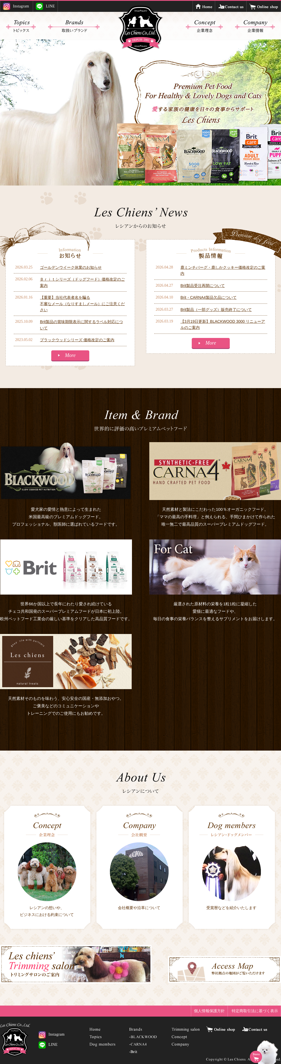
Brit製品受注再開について (202, 285)
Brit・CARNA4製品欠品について (208, 297)
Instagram (16, 6)
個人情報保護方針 (209, 1011)
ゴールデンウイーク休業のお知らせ (71, 267)
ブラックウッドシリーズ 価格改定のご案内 (77, 340)
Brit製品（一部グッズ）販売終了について (216, 309)
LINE (45, 6)
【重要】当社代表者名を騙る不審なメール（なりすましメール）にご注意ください (82, 303)
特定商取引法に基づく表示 (255, 1011)
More (70, 355)
